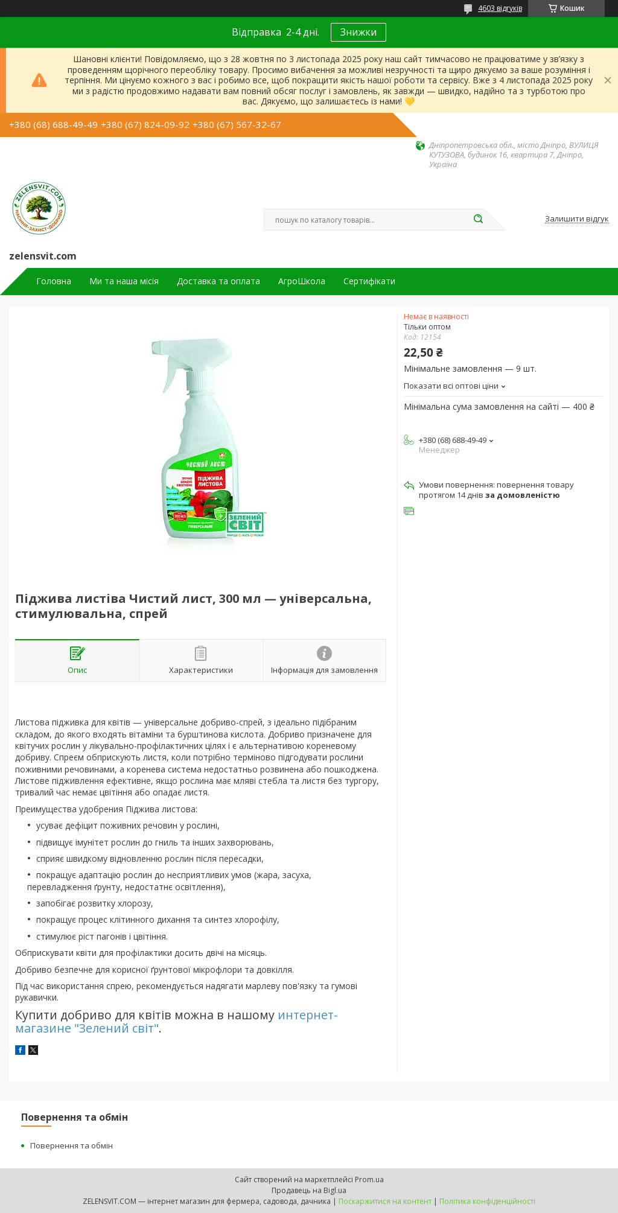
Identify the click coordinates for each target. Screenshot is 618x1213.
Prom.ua (369, 1179)
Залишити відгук (577, 219)
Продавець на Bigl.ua (309, 1190)
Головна (53, 281)
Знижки (358, 32)
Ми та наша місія (124, 281)
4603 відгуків (500, 8)
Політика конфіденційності (487, 1201)
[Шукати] (478, 220)
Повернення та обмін (71, 1145)
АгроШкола (301, 281)
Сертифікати (369, 281)
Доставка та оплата (218, 281)
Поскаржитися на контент (385, 1201)
